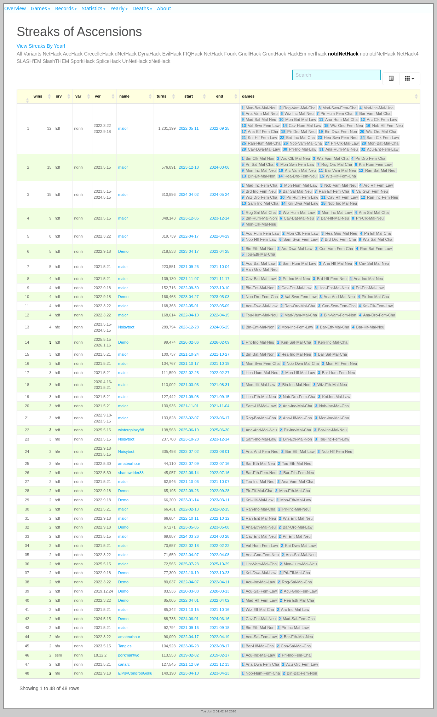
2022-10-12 (219, 518)
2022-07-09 (189, 463)
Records (64, 8)
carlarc (124, 664)
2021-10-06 (189, 481)
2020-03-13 (219, 591)
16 (368, 125)
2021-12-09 (189, 664)
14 (284, 125)
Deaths (141, 8)
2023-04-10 (189, 673)
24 (362, 137)
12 (363, 119)
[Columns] (409, 78)
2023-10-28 (189, 439)
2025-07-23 (189, 564)
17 (244, 131)
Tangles (125, 646)
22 (282, 137)
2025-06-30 (219, 430)
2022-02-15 (219, 509)
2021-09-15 (219, 397)
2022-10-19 (189, 573)
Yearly (117, 8)
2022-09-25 (219, 128)
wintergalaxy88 (131, 430)
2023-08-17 (219, 646)
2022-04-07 (189, 555)
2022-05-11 (189, 128)
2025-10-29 (219, 564)
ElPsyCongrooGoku (135, 673)
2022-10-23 (219, 573)
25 (244, 143)
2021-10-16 (219, 609)
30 (285, 149)
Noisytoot (126, 327)
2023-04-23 (219, 673)
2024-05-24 (219, 194)
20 (362, 131)
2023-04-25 (219, 251)
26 (285, 143)
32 (363, 149)
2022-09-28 (219, 491)
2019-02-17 (219, 655)
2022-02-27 (219, 373)
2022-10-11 (189, 518)
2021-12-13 (219, 664)
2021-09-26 (189, 266)
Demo (123, 251)
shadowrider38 (131, 473)
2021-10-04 (219, 266)
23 (320, 137)
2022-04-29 (219, 236)
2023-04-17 (189, 251)
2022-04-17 (189, 236)
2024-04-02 (189, 194)
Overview (15, 8)
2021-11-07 (189, 278)
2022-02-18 (189, 545)
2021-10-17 (189, 363)
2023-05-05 (189, 527)
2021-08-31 (219, 385)
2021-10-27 (219, 354)
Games (39, 8)
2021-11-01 (189, 406)
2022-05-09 (219, 306)
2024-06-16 (219, 619)
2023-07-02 (189, 451)
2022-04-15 (219, 315)
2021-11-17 (219, 278)
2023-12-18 (189, 167)
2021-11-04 (219, 406)
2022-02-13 (189, 509)
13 (244, 125)
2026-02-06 (189, 342)
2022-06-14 (189, 473)
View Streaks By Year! (41, 46)
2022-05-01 (189, 306)
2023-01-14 (189, 500)
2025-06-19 (189, 430)
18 (283, 131)
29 (244, 149)
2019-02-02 (189, 655)
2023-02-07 (189, 418)
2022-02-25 (189, 373)
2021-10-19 (219, 363)
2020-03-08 (189, 591)
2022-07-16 (219, 463)
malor (123, 128)
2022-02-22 (219, 545)
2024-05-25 (219, 327)
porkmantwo (128, 655)
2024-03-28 (219, 536)
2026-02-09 (219, 342)
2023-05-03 (219, 297)
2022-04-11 (219, 582)
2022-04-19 (219, 637)
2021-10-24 (189, 354)
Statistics (92, 8)
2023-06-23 (189, 646)
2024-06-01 (189, 619)
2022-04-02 (219, 600)
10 (281, 119)
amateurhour (129, 463)
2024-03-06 (219, 167)
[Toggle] (391, 78)
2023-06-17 (219, 418)
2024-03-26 (189, 536)
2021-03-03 (189, 385)
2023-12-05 (189, 218)
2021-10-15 (189, 609)
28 (364, 143)
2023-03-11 (219, 500)
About (164, 8)
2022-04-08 (219, 555)
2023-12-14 (219, 218)
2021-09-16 (189, 627)
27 (327, 143)
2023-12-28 (189, 327)
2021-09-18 (219, 627)
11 (321, 119)
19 (320, 131)
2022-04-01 (189, 600)
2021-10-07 (219, 481)
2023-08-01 (219, 451)
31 (321, 149)
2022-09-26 (189, 491)
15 (326, 125)
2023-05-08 (219, 527)
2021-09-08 (189, 397)
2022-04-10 (189, 315)
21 (244, 137)
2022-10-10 (219, 288)
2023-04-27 (189, 297)
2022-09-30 (189, 288)
